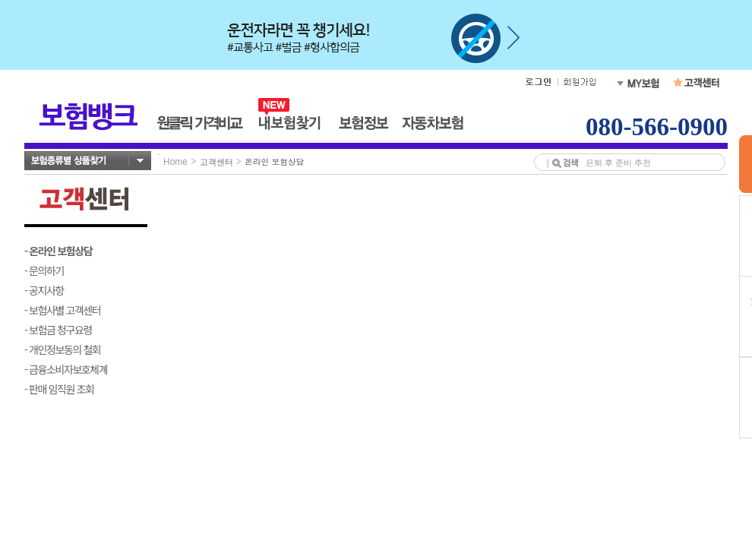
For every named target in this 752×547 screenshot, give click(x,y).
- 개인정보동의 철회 (62, 349)
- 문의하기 (44, 270)
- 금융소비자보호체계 (65, 369)
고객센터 (216, 161)
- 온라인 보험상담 (58, 250)
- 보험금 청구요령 (58, 329)
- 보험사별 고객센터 (62, 310)
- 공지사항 (44, 290)
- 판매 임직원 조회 (58, 389)
